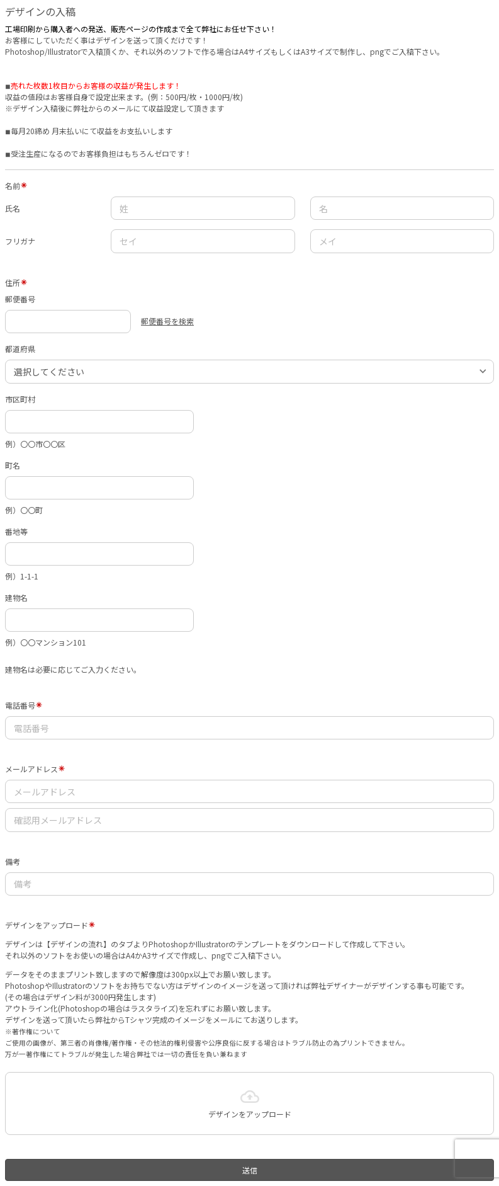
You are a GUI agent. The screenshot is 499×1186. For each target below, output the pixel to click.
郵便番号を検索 (167, 321)
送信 (249, 1170)
